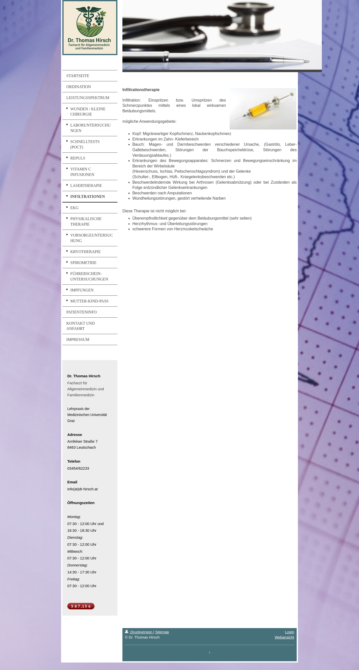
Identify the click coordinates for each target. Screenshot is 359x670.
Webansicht (284, 637)
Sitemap (162, 632)
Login (289, 632)
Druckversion (139, 632)
